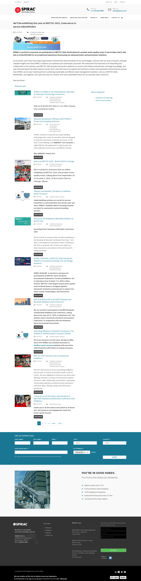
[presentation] (115, 451)
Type (75, 439)
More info (64, 579)
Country (106, 439)
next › (54, 423)
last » (60, 423)
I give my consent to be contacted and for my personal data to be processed (38, 456)
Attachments (78, 448)
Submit (114, 457)
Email (54, 439)
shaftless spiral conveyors (44, 345)
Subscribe (113, 550)
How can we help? (22, 448)
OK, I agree (114, 577)
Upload (93, 452)
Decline (123, 577)
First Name (19, 439)
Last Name (37, 439)
